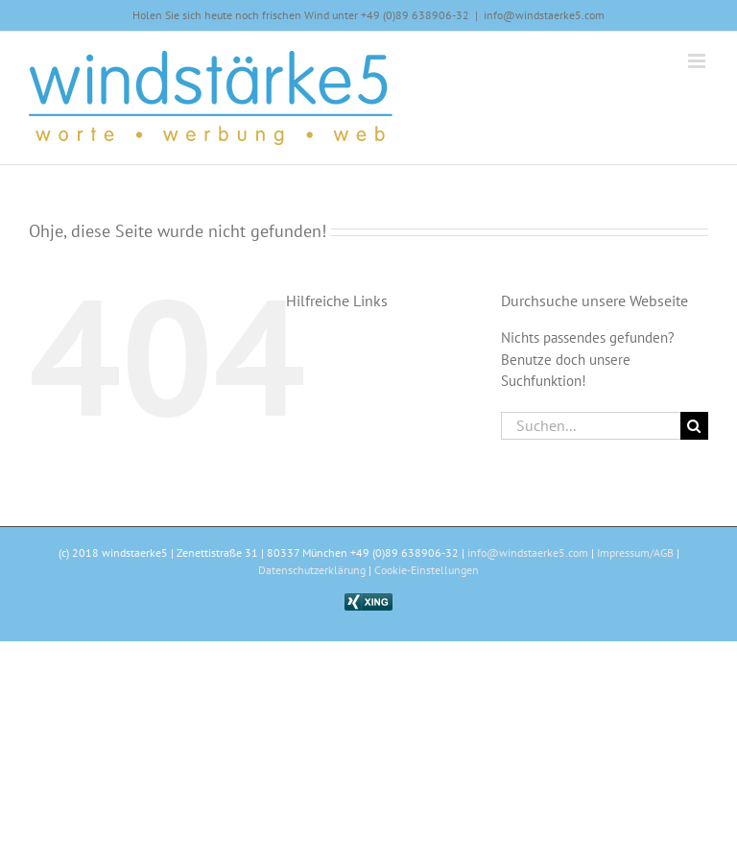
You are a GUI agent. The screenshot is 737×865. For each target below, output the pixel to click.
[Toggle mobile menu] (698, 61)
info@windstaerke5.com (544, 15)
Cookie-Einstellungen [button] (426, 570)
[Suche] (694, 426)
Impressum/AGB (635, 552)
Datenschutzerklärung (312, 570)
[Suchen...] (590, 426)
